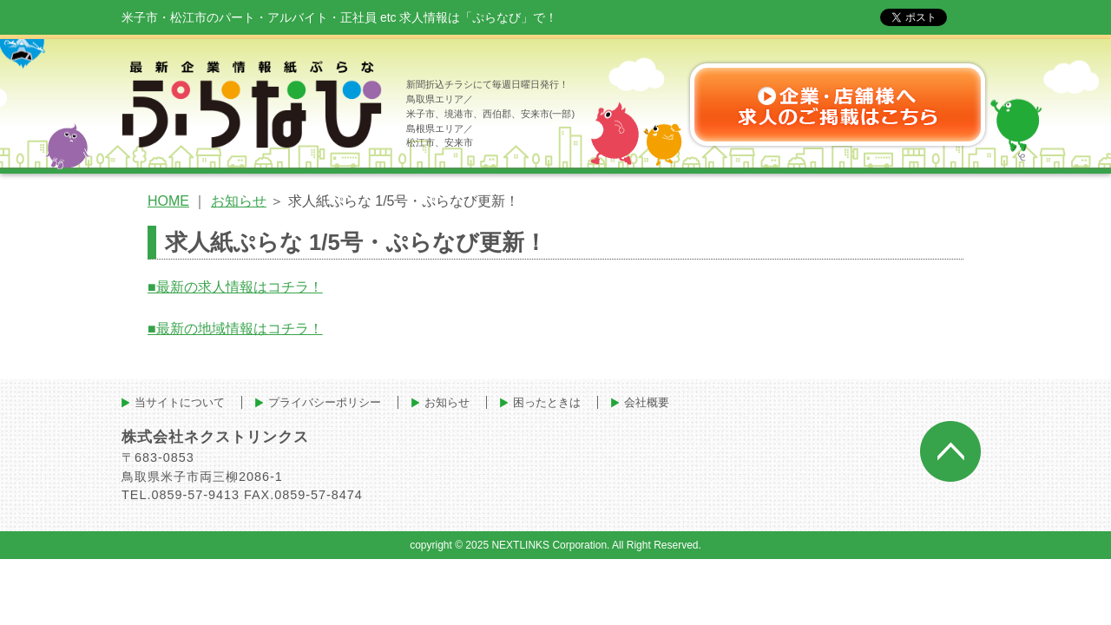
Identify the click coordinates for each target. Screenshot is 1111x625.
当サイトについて (180, 402)
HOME (168, 201)
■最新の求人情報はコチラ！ (235, 287)
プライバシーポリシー (324, 402)
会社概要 (646, 402)
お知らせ (238, 201)
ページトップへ (950, 451)
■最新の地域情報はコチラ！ (235, 328)
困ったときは (547, 402)
